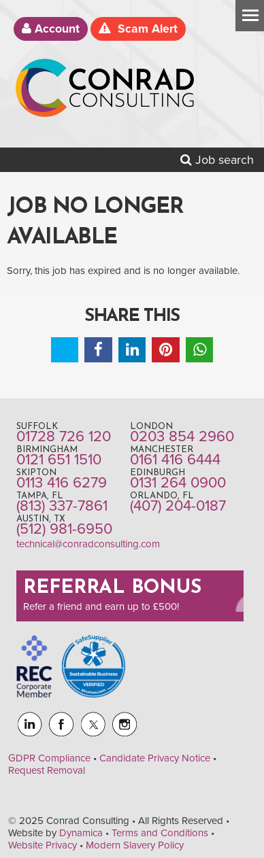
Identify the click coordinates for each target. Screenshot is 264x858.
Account (51, 29)
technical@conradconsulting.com (88, 544)
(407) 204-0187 (178, 506)
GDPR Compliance (49, 758)
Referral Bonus (112, 588)
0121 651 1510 (58, 459)
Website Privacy (42, 845)
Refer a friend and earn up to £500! (101, 606)
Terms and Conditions (160, 833)
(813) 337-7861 (62, 506)
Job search (217, 159)
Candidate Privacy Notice (154, 758)
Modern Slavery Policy (135, 845)
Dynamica (81, 833)
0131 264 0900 (178, 483)
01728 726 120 (63, 436)
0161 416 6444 (175, 459)
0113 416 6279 (61, 483)
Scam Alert (138, 29)
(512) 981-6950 (64, 529)
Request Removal (46, 770)
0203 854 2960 (182, 436)
